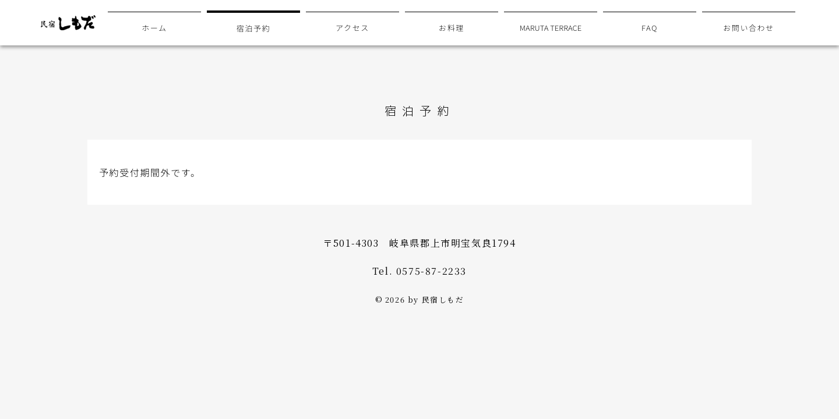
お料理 (451, 27)
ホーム (154, 27)
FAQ (649, 27)
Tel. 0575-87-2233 (419, 271)
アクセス (352, 27)
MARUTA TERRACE (550, 27)
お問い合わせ (748, 27)
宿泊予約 (253, 28)
